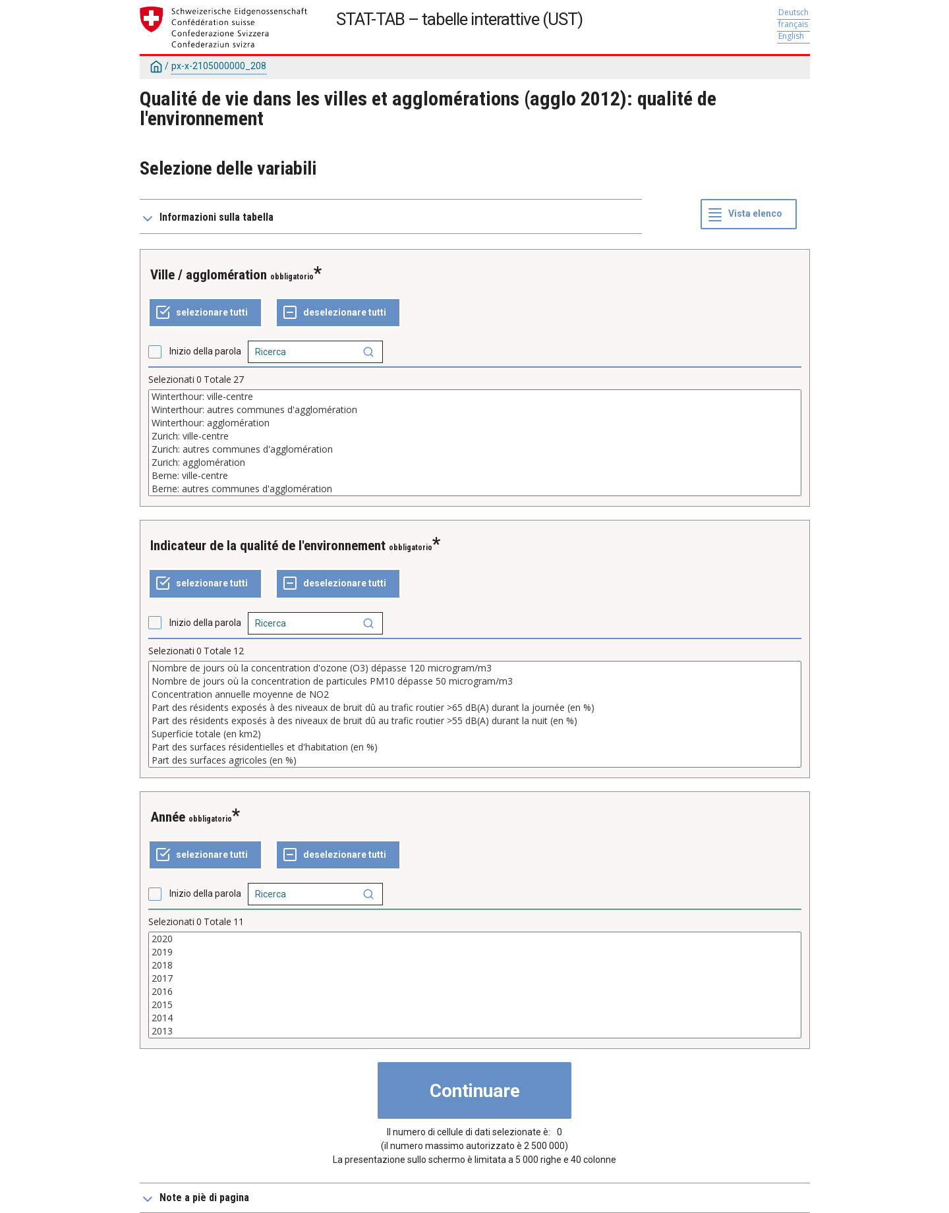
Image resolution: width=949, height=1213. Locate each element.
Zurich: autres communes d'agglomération (475, 449)
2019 (475, 952)
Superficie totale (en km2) (475, 734)
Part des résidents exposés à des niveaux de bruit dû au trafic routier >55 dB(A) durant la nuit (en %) (475, 720)
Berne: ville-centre (475, 475)
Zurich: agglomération (475, 462)
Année (167, 817)
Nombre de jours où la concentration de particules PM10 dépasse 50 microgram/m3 (475, 681)
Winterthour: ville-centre (475, 396)
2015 (475, 1004)
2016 (475, 991)
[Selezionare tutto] (205, 313)
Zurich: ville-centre (475, 436)
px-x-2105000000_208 (218, 66)
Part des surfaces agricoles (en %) (475, 760)
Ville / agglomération (208, 275)
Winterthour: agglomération (475, 423)
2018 (475, 965)
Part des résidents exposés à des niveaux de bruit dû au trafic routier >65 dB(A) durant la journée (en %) (475, 707)
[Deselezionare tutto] (338, 313)
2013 (475, 1031)
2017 (475, 978)
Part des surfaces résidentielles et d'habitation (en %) (475, 747)
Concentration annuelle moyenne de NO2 (475, 694)
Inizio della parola (205, 351)
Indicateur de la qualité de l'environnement (268, 545)
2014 (475, 1018)
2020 (475, 938)
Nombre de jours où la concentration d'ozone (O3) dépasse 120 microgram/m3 (475, 668)
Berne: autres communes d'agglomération (475, 488)
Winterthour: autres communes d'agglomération (475, 409)
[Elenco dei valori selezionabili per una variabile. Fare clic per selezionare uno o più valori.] (474, 442)
